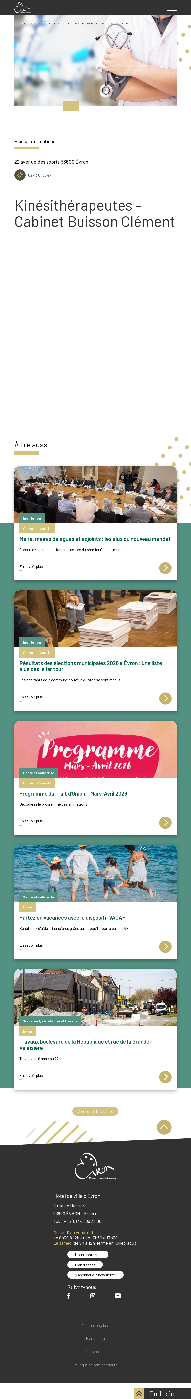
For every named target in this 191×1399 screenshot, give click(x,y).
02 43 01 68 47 (39, 175)
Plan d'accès (85, 1265)
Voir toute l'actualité (95, 1111)
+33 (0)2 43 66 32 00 (82, 1221)
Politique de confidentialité (95, 1365)
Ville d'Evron (28, 23)
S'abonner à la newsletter (95, 1275)
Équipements (50, 23)
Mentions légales (94, 1325)
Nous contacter (88, 1254)
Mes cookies (95, 1352)
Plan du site (95, 1338)
